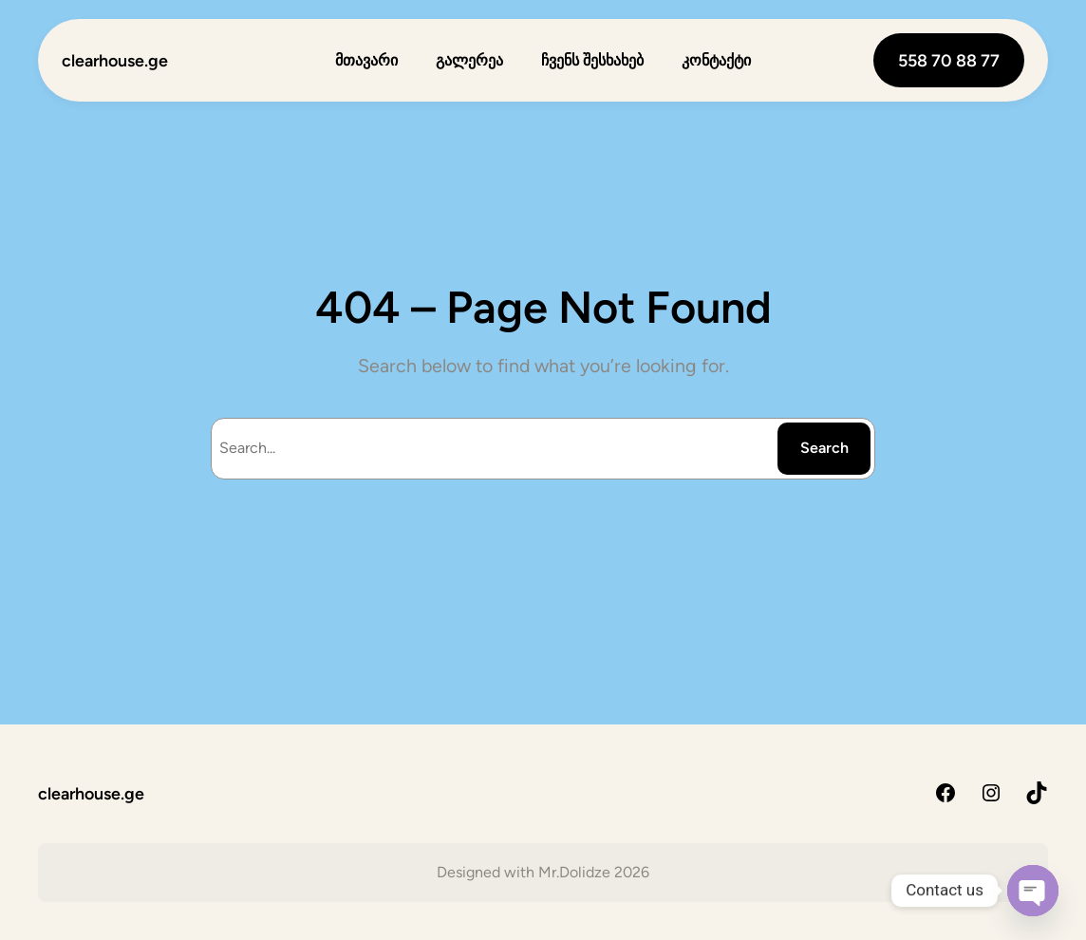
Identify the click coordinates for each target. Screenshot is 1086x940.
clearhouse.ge (115, 60)
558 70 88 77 (949, 60)
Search (824, 448)
